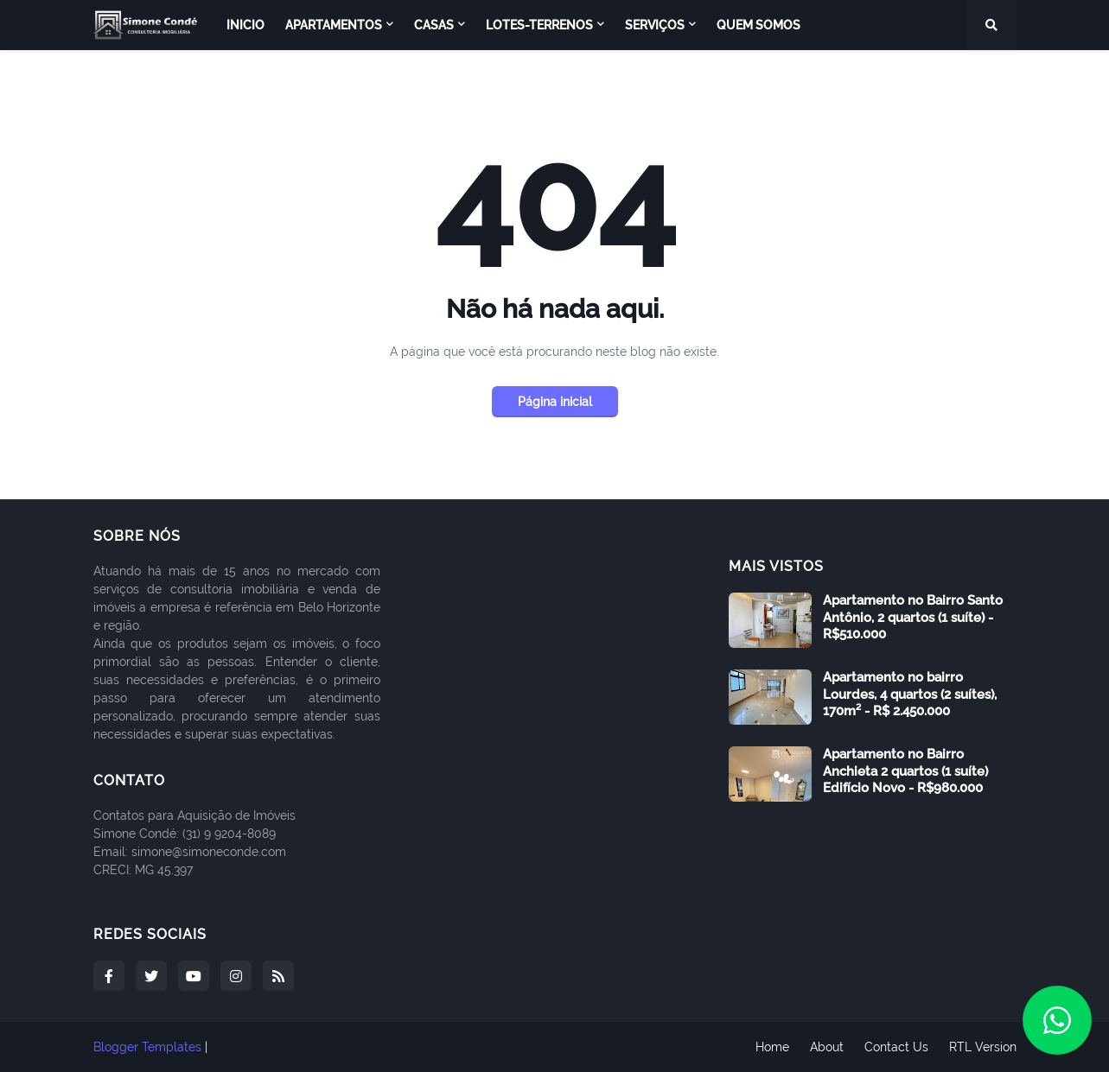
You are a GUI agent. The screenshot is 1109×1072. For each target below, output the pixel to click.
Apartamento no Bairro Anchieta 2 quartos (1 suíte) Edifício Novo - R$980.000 (905, 771)
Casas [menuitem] (434, 25)
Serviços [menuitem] (655, 25)
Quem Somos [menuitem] (758, 25)
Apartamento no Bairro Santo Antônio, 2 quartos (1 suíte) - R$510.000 (913, 617)
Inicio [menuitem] (245, 25)
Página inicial (555, 402)
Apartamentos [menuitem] (333, 25)
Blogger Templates (147, 1047)
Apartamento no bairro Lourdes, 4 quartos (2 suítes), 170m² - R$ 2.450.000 (910, 694)
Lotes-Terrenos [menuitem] (539, 25)
